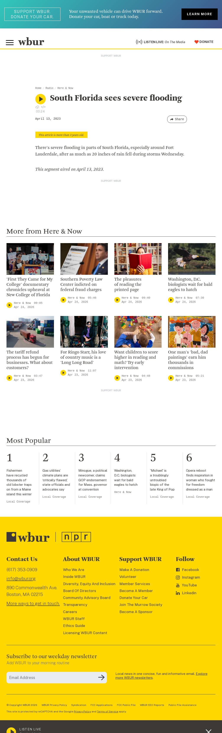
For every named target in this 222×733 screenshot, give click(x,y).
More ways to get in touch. (33, 606)
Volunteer (127, 579)
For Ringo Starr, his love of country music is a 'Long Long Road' (83, 359)
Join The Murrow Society (140, 607)
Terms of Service (107, 713)
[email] (56, 680)
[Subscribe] (101, 680)
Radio (49, 90)
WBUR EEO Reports (152, 707)
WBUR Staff (74, 621)
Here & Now (65, 90)
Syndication (78, 707)
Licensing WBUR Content (85, 635)
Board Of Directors (79, 593)
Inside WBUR (74, 579)
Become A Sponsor (136, 614)
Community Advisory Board (86, 600)
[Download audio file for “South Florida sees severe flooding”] (37, 109)
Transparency (75, 607)
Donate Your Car (133, 600)
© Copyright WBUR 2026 (21, 707)
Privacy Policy (82, 713)
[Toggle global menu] (10, 44)
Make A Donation (134, 572)
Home (38, 90)
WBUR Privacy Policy (54, 707)
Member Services (134, 586)
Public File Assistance (182, 707)
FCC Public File (126, 707)
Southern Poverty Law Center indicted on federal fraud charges (81, 287)
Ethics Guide (74, 628)
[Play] (9, 307)
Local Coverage (18, 504)
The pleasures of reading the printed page (127, 287)
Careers (70, 614)
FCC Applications (102, 707)
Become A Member (136, 593)
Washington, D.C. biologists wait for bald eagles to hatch (190, 287)
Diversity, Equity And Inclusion (89, 586)
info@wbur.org (21, 581)
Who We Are (73, 572)
